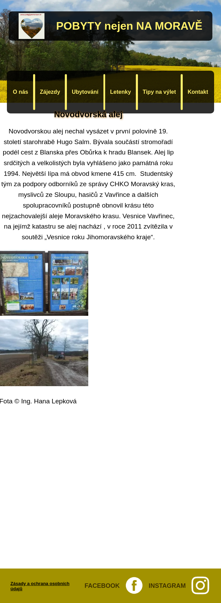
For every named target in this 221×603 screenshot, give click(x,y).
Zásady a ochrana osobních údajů (39, 586)
